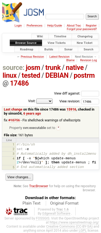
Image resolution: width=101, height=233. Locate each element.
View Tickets (57, 42)
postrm (84, 75)
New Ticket (85, 42)
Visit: (32, 101)
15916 (71, 109)
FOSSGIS (42, 218)
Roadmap (26, 49)
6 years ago (32, 113)
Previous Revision (32, 57)
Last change (13, 109)
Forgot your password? (82, 29)
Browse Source (26, 42)
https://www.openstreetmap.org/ (74, 223)
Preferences (35, 25)
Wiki (40, 36)
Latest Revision (59, 57)
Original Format (64, 203)
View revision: (70, 101)
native (74, 68)
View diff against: (76, 93)
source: (14, 68)
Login (18, 25)
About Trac (74, 25)
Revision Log (88, 60)
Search (88, 49)
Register (91, 25)
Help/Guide (54, 25)
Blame (70, 60)
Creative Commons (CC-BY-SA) (69, 227)
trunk (53, 68)
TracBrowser (38, 186)
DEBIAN (56, 75)
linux (10, 75)
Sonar (68, 49)
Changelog (84, 36)
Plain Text (31, 203)
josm (33, 68)
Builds (48, 49)
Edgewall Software (56, 214)
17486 (19, 83)
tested (31, 75)
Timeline (60, 36)
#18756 (14, 120)
